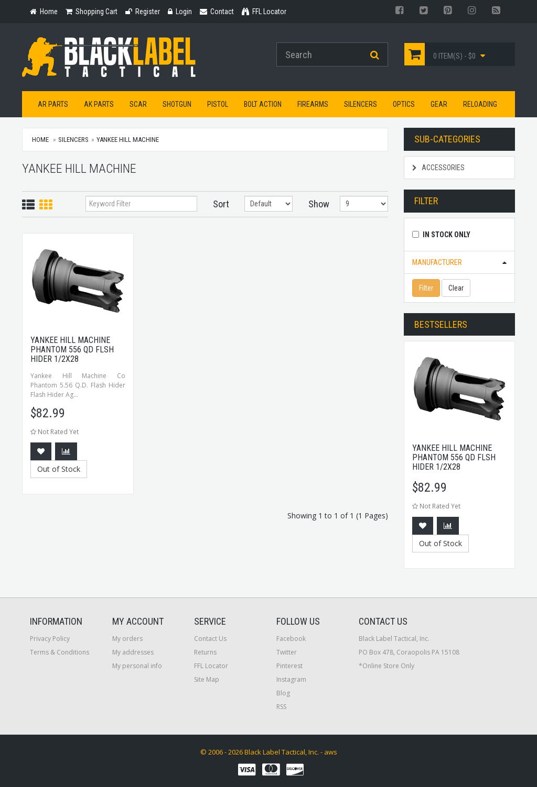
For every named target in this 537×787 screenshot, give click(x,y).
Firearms (312, 104)
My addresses (133, 652)
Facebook (291, 638)
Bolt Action (263, 104)
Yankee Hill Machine (127, 139)
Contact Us (210, 638)
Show (316, 203)
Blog (283, 693)
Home (40, 139)
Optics (404, 104)
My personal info (137, 665)
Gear (439, 104)
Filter (426, 288)
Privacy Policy (50, 638)
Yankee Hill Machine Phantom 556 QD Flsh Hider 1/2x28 (72, 349)
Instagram (291, 679)
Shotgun (177, 104)
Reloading (480, 104)
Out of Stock (58, 469)
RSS (281, 706)
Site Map (206, 679)
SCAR (138, 104)
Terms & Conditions (59, 652)
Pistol (217, 104)
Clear (456, 288)
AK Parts (99, 104)
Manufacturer (437, 262)
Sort (221, 203)
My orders (127, 638)
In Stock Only (446, 234)
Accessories (438, 167)
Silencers (360, 104)
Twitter (286, 652)
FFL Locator (211, 665)
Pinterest (289, 665)
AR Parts (53, 104)
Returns (205, 652)
